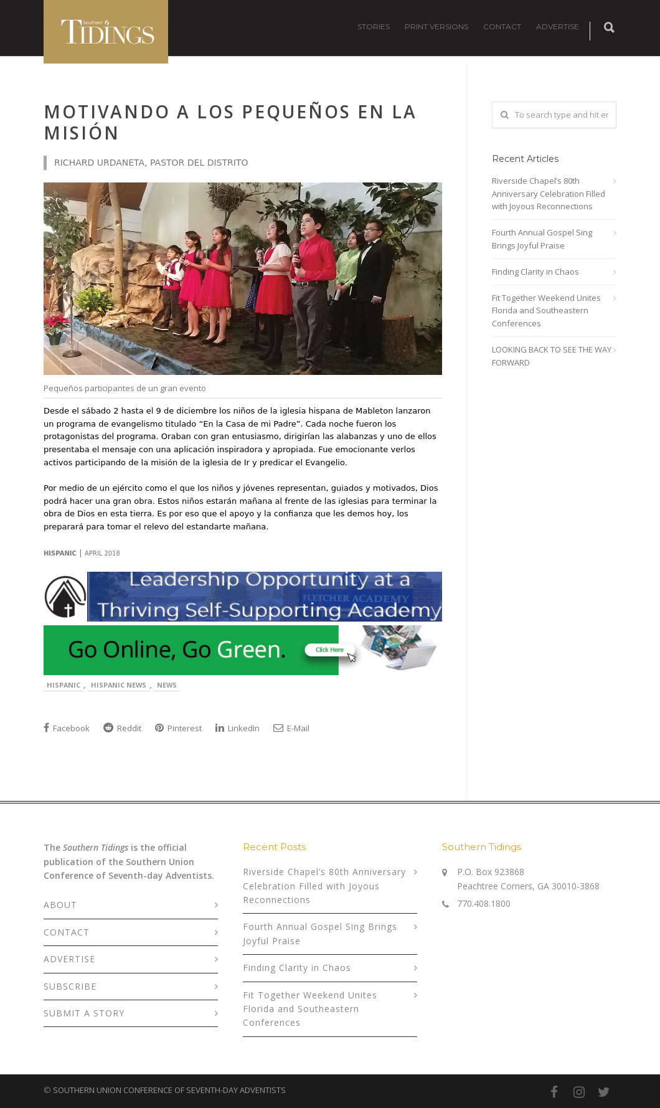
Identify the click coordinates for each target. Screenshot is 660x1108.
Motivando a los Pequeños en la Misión (230, 122)
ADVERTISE (557, 26)
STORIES (373, 26)
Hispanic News (118, 684)
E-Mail (291, 728)
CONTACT (502, 26)
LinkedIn (237, 728)
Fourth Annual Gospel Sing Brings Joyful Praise (542, 239)
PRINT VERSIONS (436, 26)
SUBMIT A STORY (84, 1013)
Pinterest (178, 728)
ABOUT (60, 905)
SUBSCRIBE (70, 986)
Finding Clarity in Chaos (535, 271)
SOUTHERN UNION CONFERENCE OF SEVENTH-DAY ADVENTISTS (169, 1090)
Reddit (122, 728)
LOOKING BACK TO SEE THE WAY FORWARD (551, 356)
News (167, 684)
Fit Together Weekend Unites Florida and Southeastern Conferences (546, 310)
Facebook (67, 728)
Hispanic (63, 684)
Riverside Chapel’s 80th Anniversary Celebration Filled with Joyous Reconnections (548, 193)
